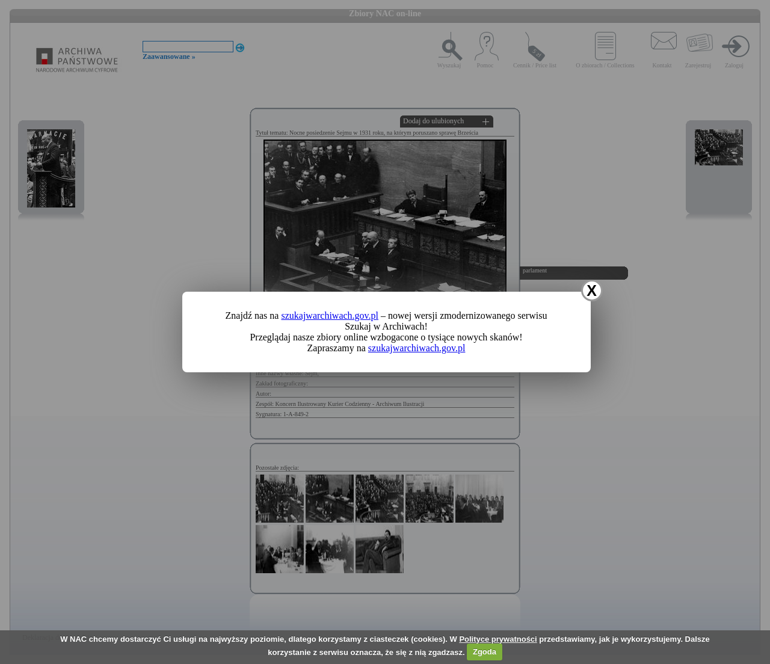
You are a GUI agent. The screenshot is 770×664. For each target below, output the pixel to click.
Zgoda (484, 651)
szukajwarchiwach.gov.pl (329, 315)
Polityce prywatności (498, 639)
